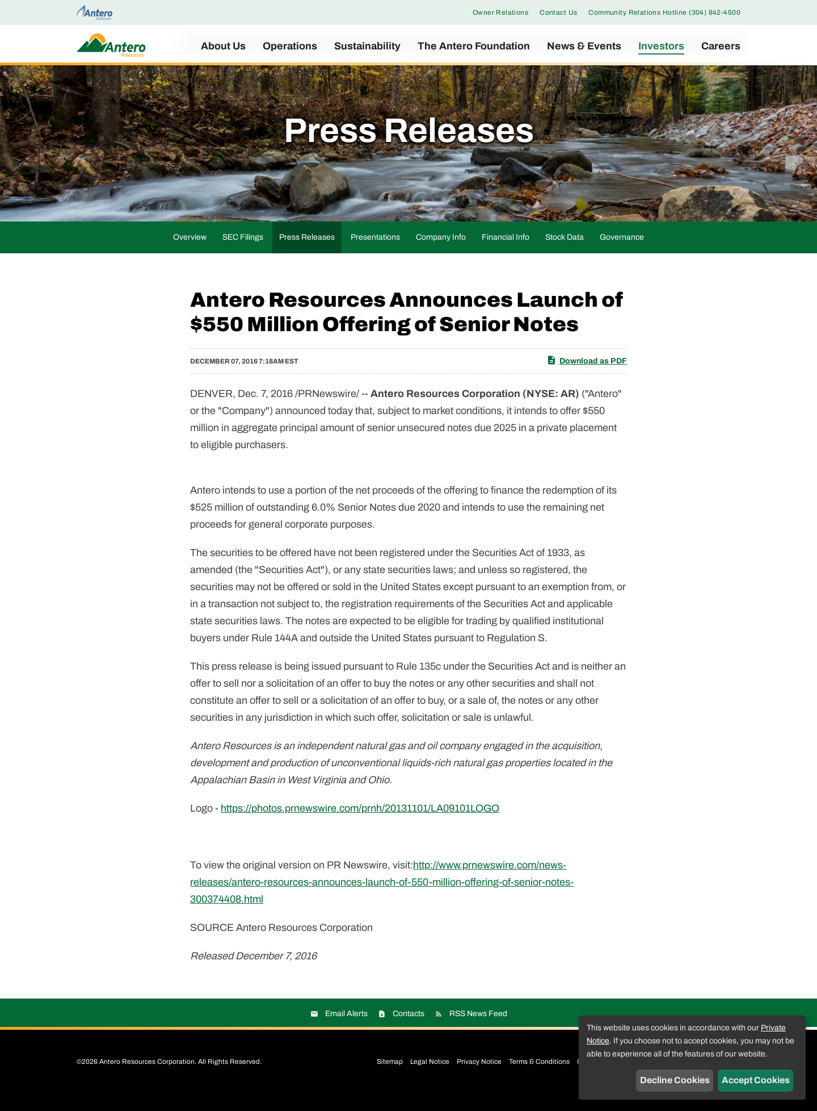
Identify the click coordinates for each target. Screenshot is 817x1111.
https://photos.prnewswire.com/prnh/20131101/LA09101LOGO (360, 823)
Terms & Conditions (539, 1076)
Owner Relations (500, 12)
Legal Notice (429, 1076)
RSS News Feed (478, 1028)
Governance (622, 251)
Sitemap (390, 1076)
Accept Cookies (756, 1080)
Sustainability (367, 46)
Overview (190, 251)
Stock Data (564, 251)
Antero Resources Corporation (147, 1076)
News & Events (584, 46)
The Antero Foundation (474, 46)
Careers (720, 46)
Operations (290, 46)
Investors (661, 46)
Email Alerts (346, 1028)
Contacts (408, 1028)
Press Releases (307, 251)
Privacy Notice (479, 1076)
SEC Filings (242, 251)
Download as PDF (586, 374)
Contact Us (558, 12)
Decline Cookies (675, 1080)
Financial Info (505, 251)
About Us (223, 46)
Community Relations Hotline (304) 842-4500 (664, 12)
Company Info (441, 251)
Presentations (375, 251)
